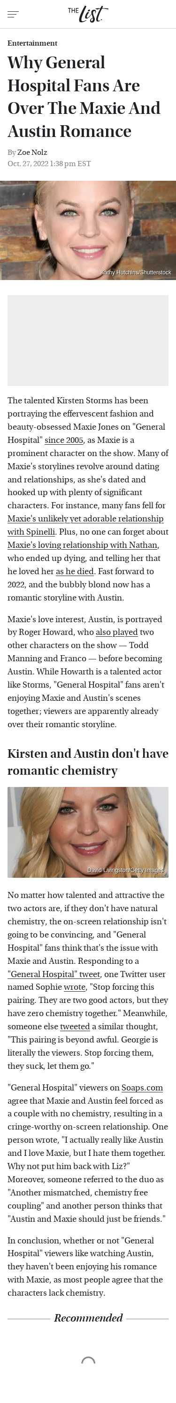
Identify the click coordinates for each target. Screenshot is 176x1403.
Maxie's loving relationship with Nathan (82, 545)
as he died (75, 572)
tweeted (75, 1027)
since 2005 (64, 440)
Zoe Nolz (32, 152)
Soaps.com (142, 1088)
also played (117, 632)
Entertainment (32, 43)
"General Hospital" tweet (54, 974)
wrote (74, 987)
